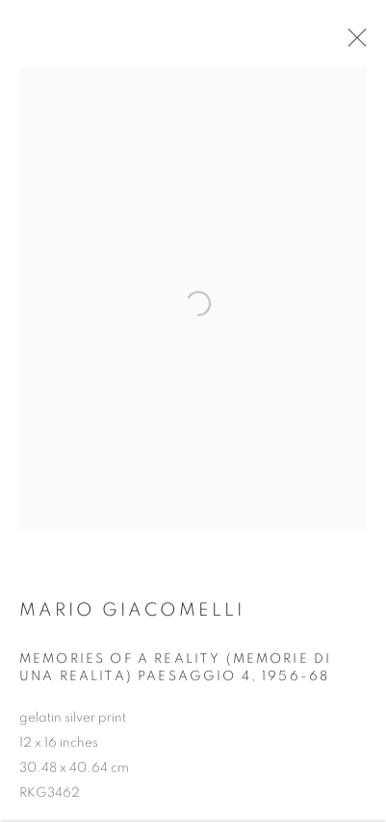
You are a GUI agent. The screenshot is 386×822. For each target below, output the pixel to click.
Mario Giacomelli (131, 615)
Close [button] (353, 43)
